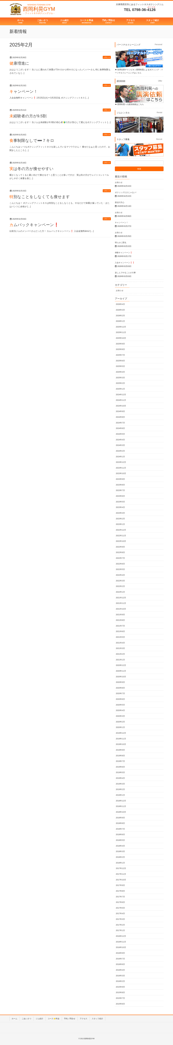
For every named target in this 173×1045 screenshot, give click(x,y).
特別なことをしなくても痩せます (39, 197)
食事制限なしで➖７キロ (31, 140)
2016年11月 (121, 942)
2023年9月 (120, 479)
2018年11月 (121, 806)
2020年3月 (120, 716)
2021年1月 (120, 660)
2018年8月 (120, 823)
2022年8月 (120, 552)
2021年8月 (120, 620)
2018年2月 (120, 857)
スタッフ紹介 (97, 1018)
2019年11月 (121, 739)
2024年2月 (120, 451)
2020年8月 (120, 688)
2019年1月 (120, 795)
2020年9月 (120, 682)
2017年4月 (120, 913)
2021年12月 (121, 598)
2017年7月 (120, 897)
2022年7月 (120, 558)
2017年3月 (120, 919)
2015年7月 (120, 998)
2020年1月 (120, 727)
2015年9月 (120, 987)
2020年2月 (120, 722)
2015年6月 (120, 1004)
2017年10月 (121, 880)
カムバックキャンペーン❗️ (34, 225)
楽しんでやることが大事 (125, 273)
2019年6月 (120, 767)
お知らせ (107, 57)
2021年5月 (120, 637)
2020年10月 (121, 677)
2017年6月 (120, 902)
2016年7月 (120, 959)
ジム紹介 (39, 1018)
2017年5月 (120, 908)
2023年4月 (120, 507)
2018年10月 (121, 812)
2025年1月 (120, 389)
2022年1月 (120, 592)
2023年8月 (120, 485)
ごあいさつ (26, 1018)
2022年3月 (120, 581)
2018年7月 (120, 829)
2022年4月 (120, 575)
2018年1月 (120, 863)
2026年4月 (120, 304)
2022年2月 (120, 586)
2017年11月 (121, 874)
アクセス (83, 1018)
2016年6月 (120, 964)
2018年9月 (120, 818)
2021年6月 (120, 631)
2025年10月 (121, 338)
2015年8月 (120, 992)
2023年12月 (121, 462)
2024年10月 (121, 406)
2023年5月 (120, 502)
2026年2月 (120, 315)
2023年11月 (121, 468)
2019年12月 (121, 733)
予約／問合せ (69, 1018)
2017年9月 (120, 885)
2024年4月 (120, 440)
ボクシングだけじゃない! (125, 192)
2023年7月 (120, 490)
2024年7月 (120, 423)
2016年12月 (121, 936)
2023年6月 (120, 496)
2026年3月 (120, 310)
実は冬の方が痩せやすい (31, 169)
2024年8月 (120, 417)
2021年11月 (121, 603)
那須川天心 (119, 202)
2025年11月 (121, 332)
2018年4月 (120, 846)
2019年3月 (120, 784)
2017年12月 (121, 868)
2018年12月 (121, 801)
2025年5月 (120, 366)
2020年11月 (121, 671)
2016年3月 (120, 976)
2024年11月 (121, 400)
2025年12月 (121, 327)
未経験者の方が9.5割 (27, 116)
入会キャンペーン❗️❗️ (125, 262)
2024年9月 (120, 411)
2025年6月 (120, 361)
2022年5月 (120, 569)
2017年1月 (120, 930)
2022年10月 (121, 541)
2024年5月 (120, 434)
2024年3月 (120, 445)
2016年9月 (120, 953)
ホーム (14, 1018)
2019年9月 (120, 750)
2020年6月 (120, 699)
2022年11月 (121, 535)
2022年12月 (121, 530)
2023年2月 (120, 519)
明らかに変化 (120, 242)
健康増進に (19, 63)
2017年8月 (120, 891)
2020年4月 (120, 710)
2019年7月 (120, 761)
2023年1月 (120, 524)
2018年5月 (120, 840)
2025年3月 (120, 378)
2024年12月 (121, 394)
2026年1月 (120, 321)
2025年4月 (120, 372)
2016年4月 (120, 970)
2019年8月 (120, 756)
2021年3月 (120, 648)
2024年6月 (120, 428)
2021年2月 (120, 654)
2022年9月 (120, 547)
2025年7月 (120, 355)
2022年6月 (120, 564)
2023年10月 (121, 473)
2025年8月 (120, 349)
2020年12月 (121, 665)
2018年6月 (120, 834)
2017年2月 (120, 925)
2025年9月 (120, 344)
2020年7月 (120, 693)
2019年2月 (120, 789)
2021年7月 (120, 626)
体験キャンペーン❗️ (123, 252)
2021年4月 (120, 643)
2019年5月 (120, 772)
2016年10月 (121, 947)
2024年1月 (120, 457)
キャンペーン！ (23, 91)
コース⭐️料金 (53, 1018)
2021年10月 (121, 609)
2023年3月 (120, 513)
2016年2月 (120, 981)
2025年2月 (120, 383)
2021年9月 (120, 614)
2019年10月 (121, 744)
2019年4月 (120, 778)
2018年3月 (120, 851)
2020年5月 (120, 705)
